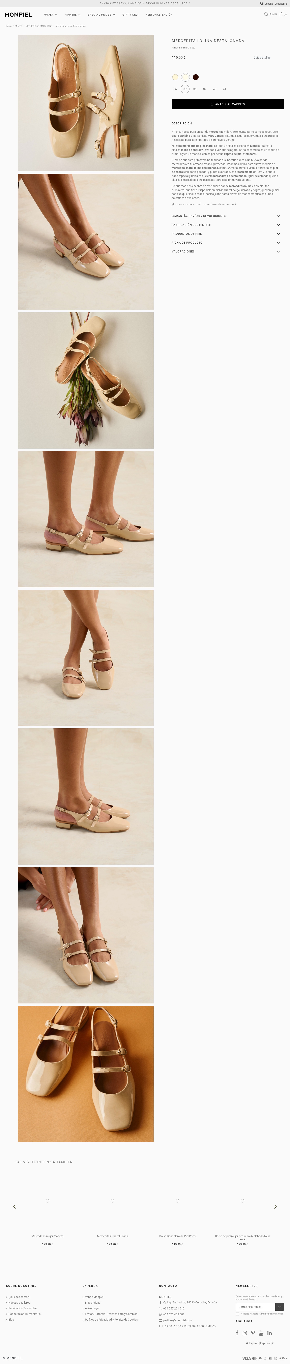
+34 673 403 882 (173, 1314)
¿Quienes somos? (19, 1297)
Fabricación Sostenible (22, 1308)
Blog (11, 1319)
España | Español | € (273, 3)
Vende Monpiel (94, 1297)
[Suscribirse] (279, 1307)
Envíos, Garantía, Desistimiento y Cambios (111, 1314)
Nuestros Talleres (19, 1302)
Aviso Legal (92, 1308)
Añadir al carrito (228, 104)
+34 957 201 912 (173, 1308)
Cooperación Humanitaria (24, 1314)
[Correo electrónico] (255, 1307)
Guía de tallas (262, 56)
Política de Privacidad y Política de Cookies (111, 1319)
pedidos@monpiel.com (177, 1320)
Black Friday (92, 1302)
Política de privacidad (272, 1313)
